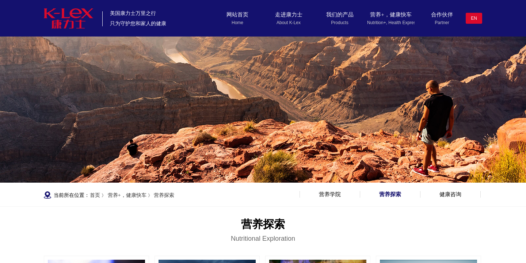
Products (339, 22)
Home (237, 22)
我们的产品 (340, 15)
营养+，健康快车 (390, 15)
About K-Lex (289, 22)
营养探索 (164, 195)
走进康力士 (288, 15)
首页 (95, 195)
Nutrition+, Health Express (391, 22)
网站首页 (237, 15)
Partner (442, 22)
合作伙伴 (442, 15)
